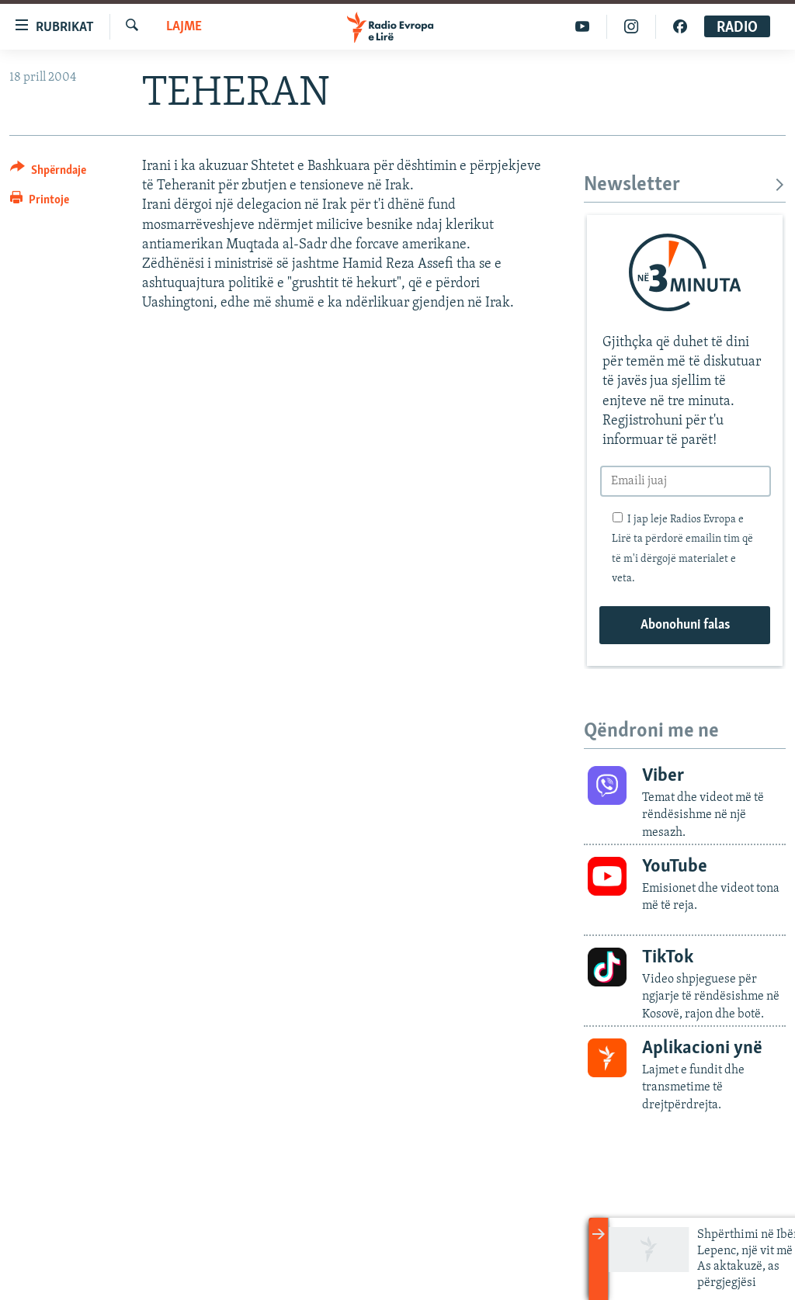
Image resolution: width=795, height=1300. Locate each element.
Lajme (184, 26)
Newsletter (685, 185)
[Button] (48, 173)
